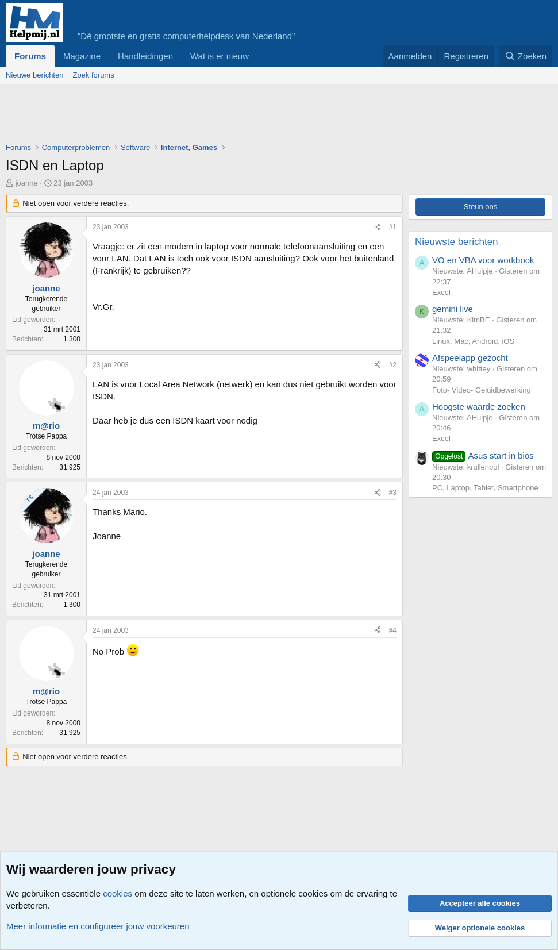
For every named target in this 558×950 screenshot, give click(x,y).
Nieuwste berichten (456, 241)
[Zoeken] (526, 56)
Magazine (82, 56)
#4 (393, 630)
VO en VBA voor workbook (483, 260)
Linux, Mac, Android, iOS (473, 341)
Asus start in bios (483, 455)
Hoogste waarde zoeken (478, 406)
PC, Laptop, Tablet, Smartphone (485, 487)
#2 (393, 365)
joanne (27, 183)
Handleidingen (145, 56)
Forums (30, 56)
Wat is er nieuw (219, 56)
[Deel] (377, 227)
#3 (393, 493)
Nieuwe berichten (34, 75)
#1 (393, 227)
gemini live (452, 309)
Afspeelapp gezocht (470, 358)
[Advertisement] (215, 116)
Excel (441, 292)
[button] (258, 56)
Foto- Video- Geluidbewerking (481, 390)
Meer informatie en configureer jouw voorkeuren (98, 926)
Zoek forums (93, 75)
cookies (117, 893)
